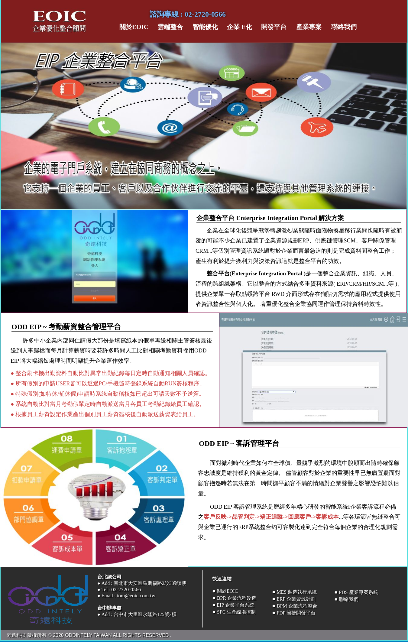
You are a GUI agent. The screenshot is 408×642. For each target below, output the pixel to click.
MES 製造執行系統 (297, 592)
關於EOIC (227, 591)
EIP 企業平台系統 (234, 605)
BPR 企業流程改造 (236, 598)
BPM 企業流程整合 (297, 605)
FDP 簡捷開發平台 (296, 612)
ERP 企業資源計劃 (295, 598)
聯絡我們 (348, 599)
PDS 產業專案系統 (358, 592)
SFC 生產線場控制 (236, 611)
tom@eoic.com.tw (136, 595)
